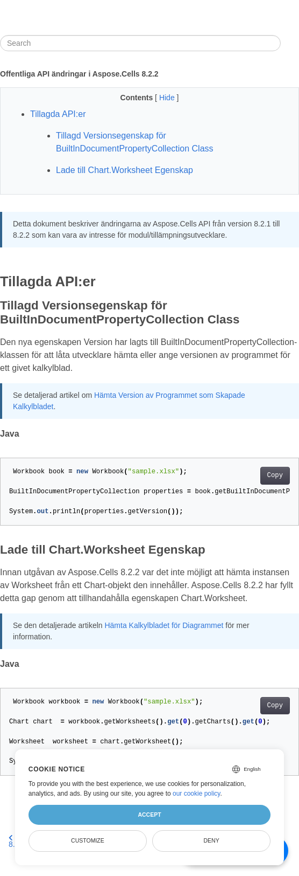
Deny (211, 840)
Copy (275, 475)
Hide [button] (168, 97)
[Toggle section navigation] (289, 43)
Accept (149, 814)
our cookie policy (196, 793)
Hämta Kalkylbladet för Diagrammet (163, 625)
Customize (87, 840)
